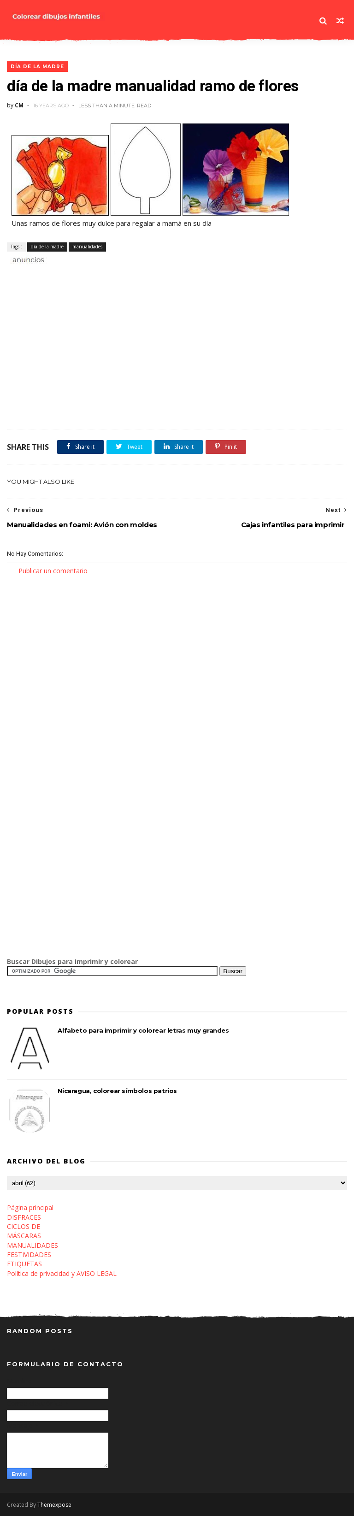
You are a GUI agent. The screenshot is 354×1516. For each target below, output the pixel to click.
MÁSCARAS (24, 1235)
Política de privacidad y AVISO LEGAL (62, 1273)
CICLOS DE (23, 1226)
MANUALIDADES (32, 1245)
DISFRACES (24, 1217)
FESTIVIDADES (29, 1254)
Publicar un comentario (53, 570)
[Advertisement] (115, 275)
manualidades (87, 246)
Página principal (30, 1207)
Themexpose (54, 1505)
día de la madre (37, 67)
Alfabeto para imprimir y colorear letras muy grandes (143, 1030)
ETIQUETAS (24, 1263)
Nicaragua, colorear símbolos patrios (117, 1090)
